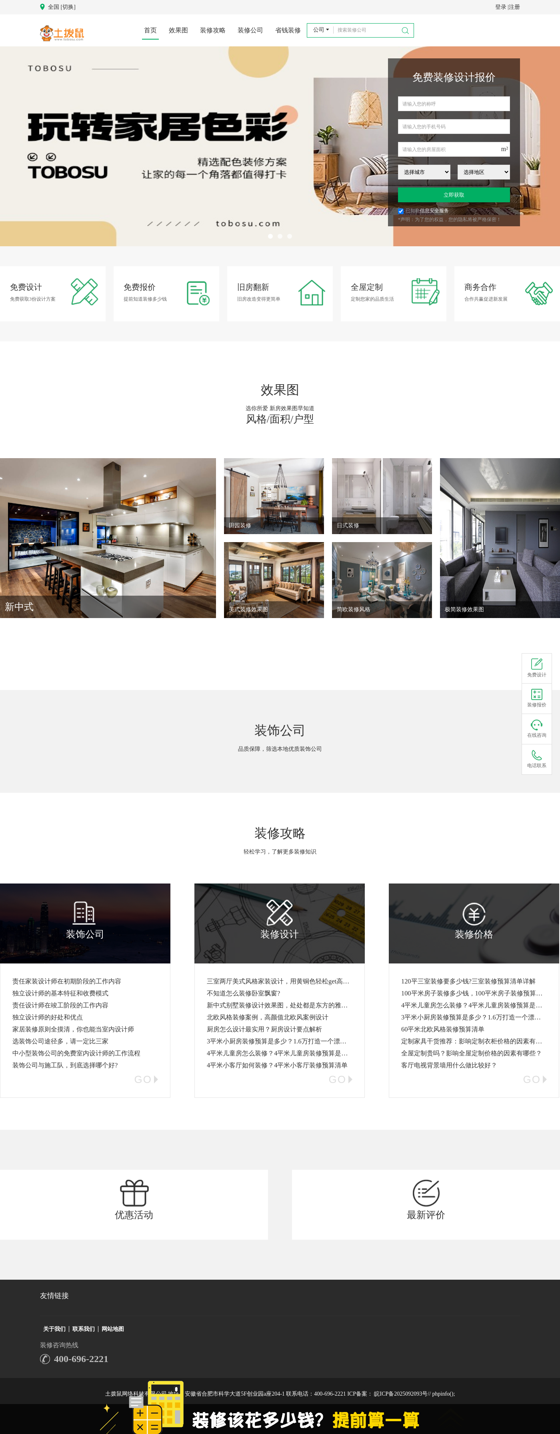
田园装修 (240, 526)
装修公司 (250, 30)
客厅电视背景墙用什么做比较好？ (449, 1065)
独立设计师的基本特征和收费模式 (60, 993)
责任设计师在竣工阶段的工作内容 (60, 1005)
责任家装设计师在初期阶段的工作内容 (66, 981)
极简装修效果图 (464, 609)
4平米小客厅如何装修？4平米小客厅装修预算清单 (277, 1065)
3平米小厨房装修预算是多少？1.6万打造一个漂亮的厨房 (286, 1041)
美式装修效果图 (248, 609)
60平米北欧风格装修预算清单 (442, 1029)
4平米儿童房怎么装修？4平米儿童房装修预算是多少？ (283, 1053)
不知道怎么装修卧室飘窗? (243, 993)
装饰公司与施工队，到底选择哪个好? (65, 1065)
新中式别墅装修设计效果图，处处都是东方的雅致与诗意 (287, 1005)
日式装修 (348, 526)
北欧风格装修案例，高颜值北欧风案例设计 (267, 1017)
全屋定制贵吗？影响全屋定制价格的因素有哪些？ (471, 1053)
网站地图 (113, 1329)
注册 (514, 7)
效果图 (178, 30)
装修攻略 (213, 30)
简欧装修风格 (353, 609)
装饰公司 (280, 730)
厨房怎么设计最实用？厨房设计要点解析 (264, 1029)
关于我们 (54, 1329)
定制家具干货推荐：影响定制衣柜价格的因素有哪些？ (478, 1041)
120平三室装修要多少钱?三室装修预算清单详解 (468, 981)
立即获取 (454, 195)
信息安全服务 (434, 210)
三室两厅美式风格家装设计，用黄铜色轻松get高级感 (281, 981)
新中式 (19, 607)
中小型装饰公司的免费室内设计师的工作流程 (76, 1053)
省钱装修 (288, 30)
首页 (150, 30)
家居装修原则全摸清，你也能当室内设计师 (73, 1029)
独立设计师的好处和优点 (47, 1017)
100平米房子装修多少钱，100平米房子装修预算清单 (475, 993)
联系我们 (83, 1329)
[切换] (68, 7)
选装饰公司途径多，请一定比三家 (60, 1041)
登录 (500, 7)
